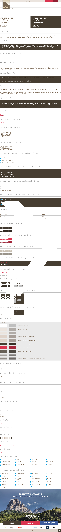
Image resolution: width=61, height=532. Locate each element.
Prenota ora (55, 1)
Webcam (35, 1)
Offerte (43, 5)
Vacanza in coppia (42, 1)
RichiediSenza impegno (30, 523)
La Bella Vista (55, 5)
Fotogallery (29, 1)
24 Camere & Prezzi (34, 5)
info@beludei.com (30, 518)
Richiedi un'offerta (49, 1)
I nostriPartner (12, 523)
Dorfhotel (25, 5)
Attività (48, 5)
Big (6, 275)
